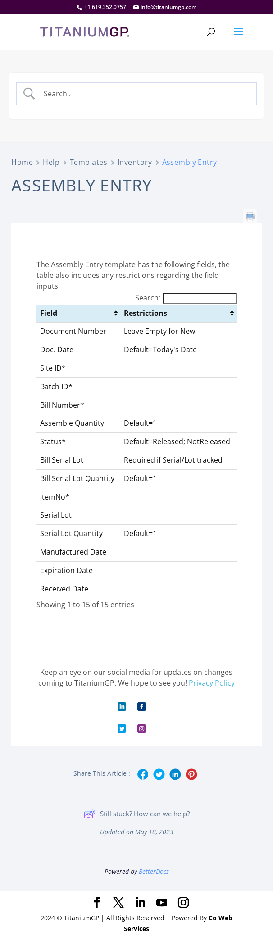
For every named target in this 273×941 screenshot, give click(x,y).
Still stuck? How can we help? (137, 814)
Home (22, 162)
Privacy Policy (212, 683)
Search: (186, 298)
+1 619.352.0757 (105, 7)
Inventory (135, 162)
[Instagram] (183, 903)
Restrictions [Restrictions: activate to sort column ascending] (145, 313)
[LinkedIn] (140, 903)
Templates (89, 162)
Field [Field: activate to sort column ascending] (48, 313)
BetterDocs (154, 871)
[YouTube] (161, 903)
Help (51, 162)
